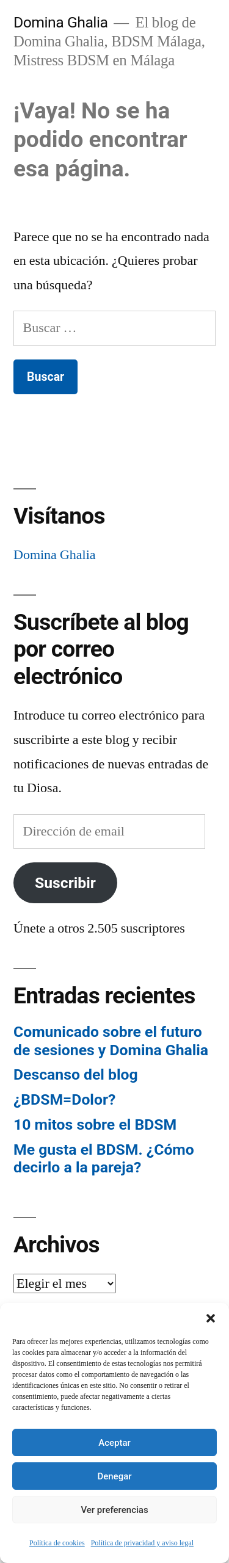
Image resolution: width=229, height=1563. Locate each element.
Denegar (114, 1476)
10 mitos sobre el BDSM (94, 1124)
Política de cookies (57, 1543)
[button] (211, 1318)
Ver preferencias (114, 1509)
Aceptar (114, 1442)
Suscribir (65, 883)
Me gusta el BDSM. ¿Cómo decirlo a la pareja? (103, 1159)
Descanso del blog (75, 1074)
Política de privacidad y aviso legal (142, 1543)
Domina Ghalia (60, 22)
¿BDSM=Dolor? (64, 1099)
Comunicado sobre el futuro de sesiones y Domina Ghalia (110, 1041)
